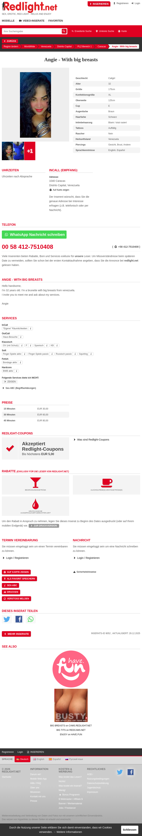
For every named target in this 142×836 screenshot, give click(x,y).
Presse (33, 801)
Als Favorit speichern (19, 578)
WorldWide (29, 46)
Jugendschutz (94, 787)
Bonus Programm (69, 794)
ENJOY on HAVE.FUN (71, 734)
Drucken (10, 592)
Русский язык (74, 759)
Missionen (35, 792)
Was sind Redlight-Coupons (91, 439)
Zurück (9, 41)
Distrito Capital (64, 46)
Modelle (8, 20)
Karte (122, 31)
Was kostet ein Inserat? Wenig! (70, 788)
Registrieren (121, 3)
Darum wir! (35, 774)
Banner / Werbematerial (70, 803)
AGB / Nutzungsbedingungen (98, 776)
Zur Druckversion (43, 525)
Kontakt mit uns (38, 796)
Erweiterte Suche (81, 31)
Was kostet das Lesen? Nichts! (70, 779)
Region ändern (11, 46)
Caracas (102, 46)
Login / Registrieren (15, 557)
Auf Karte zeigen (59, 190)
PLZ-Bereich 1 (84, 46)
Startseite (6, 777)
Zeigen (10, 381)
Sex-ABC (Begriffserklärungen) (19, 388)
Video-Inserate (31, 20)
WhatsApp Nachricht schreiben (34, 235)
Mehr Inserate (16, 633)
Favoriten (55, 20)
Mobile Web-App (38, 778)
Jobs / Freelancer (67, 808)
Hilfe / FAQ (35, 783)
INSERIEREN (99, 3)
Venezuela (46, 46)
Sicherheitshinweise (84, 572)
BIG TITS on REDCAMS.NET (70, 730)
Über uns (34, 787)
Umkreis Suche (104, 31)
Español (55, 759)
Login (135, 3)
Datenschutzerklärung (98, 783)
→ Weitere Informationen (67, 831)
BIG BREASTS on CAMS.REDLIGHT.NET (71, 725)
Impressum (92, 792)
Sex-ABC (10, 585)
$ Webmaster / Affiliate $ (71, 799)
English (38, 759)
